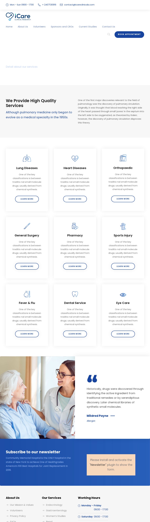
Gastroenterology (55, 486)
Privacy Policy (17, 492)
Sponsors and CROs (57, 26)
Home (9, 26)
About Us (21, 26)
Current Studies (80, 26)
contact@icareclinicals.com (76, 4)
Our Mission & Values (21, 481)
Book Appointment (130, 26)
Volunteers (36, 26)
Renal (49, 498)
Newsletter (99, 440)
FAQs (13, 498)
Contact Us (98, 26)
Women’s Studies (55, 492)
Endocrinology (53, 481)
